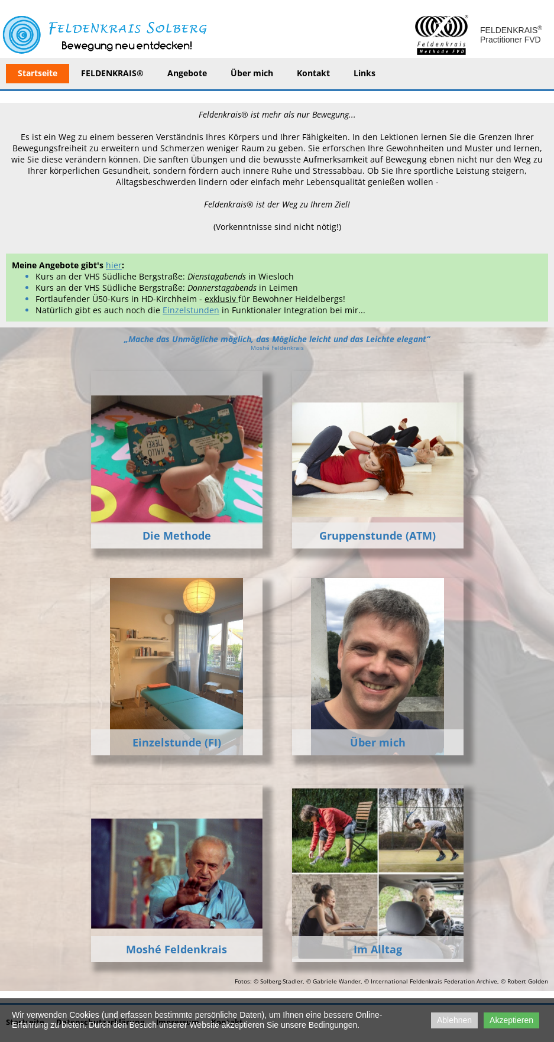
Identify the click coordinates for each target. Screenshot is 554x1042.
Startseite (37, 73)
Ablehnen (454, 1020)
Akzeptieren (511, 1020)
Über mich (252, 73)
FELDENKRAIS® (112, 73)
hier (114, 265)
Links (364, 73)
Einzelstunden (191, 310)
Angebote (187, 73)
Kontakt (313, 73)
